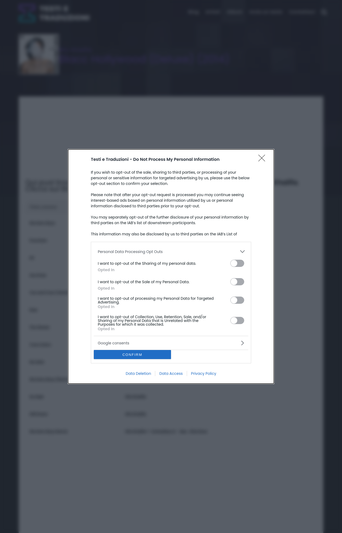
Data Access (170, 373)
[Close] (263, 160)
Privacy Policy (203, 373)
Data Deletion (138, 373)
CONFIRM (132, 355)
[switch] (237, 263)
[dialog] (171, 266)
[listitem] (171, 251)
